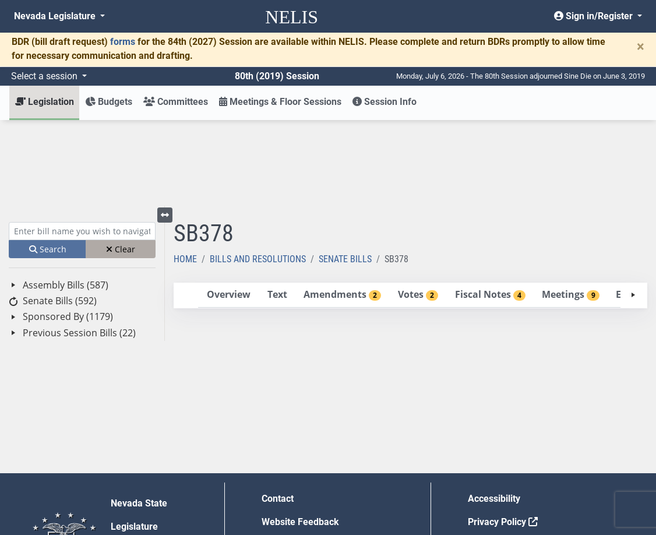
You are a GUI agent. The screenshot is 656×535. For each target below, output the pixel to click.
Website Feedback (300, 436)
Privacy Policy (503, 436)
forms (122, 41)
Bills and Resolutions (258, 173)
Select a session (45, 76)
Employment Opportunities (317, 459)
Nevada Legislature (56, 16)
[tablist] (411, 210)
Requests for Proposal (514, 459)
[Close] (640, 47)
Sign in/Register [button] (594, 16)
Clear (120, 163)
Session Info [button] (384, 101)
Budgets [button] (108, 101)
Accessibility (494, 412)
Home (185, 173)
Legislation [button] (44, 101)
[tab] (228, 209)
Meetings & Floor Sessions (280, 101)
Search (47, 163)
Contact (278, 412)
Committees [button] (175, 101)
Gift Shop (281, 482)
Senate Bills (345, 173)
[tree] (82, 223)
